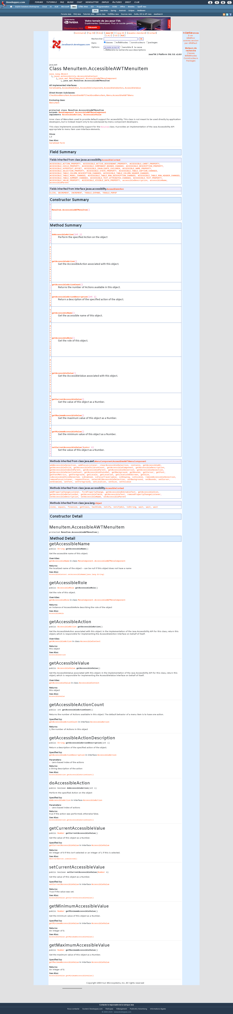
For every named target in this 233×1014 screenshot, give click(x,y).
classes (108, 42)
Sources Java (126, 14)
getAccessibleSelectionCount (66, 472)
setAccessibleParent (114, 497)
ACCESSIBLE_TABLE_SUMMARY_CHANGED (69, 178)
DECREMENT (63, 193)
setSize (112, 482)
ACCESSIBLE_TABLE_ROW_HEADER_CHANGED (159, 176)
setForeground (82, 482)
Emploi (105, 2)
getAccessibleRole (62, 338)
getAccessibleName (62, 313)
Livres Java (100, 14)
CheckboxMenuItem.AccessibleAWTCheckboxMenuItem (77, 95)
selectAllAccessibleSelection (108, 479)
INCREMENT (76, 193)
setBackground (135, 479)
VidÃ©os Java (113, 14)
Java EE (120, 33)
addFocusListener (87, 465)
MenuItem (54, 103)
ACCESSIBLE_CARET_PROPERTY (144, 164)
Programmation (103, 7)
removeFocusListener (61, 479)
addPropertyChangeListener (64, 492)
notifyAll (118, 507)
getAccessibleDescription (150, 468)
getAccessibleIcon (148, 492)
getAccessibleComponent (120, 468)
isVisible (137, 477)
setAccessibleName (91, 497)
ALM (56, 7)
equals (61, 507)
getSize (145, 475)
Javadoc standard (136, 33)
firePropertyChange (92, 492)
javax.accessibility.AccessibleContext (76, 76)
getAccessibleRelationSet (64, 494)
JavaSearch (158, 14)
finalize (72, 507)
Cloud (44, 7)
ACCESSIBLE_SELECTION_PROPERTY (67, 171)
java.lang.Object (58, 74)
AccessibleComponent (91, 88)
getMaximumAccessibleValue (67, 415)
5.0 (116, 35)
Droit (128, 2)
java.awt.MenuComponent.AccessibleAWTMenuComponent (88, 78)
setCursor (163, 479)
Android (122, 11)
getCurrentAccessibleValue (67, 399)
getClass (84, 507)
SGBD (114, 7)
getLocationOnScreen (127, 475)
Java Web (104, 11)
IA (51, 7)
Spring (113, 11)
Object (98, 503)
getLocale (92, 475)
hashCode (96, 507)
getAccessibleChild (60, 468)
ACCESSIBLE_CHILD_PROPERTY (64, 166)
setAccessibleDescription (64, 497)
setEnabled (56, 482)
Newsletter (92, 2)
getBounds (135, 472)
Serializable (55, 88)
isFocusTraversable (105, 477)
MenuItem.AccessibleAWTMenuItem (69, 210)
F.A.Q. (99, 33)
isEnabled (87, 477)
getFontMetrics (58, 475)
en (191, 35)
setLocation (99, 482)
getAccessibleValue (62, 373)
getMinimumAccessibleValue (67, 432)
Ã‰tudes (117, 2)
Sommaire (80, 33)
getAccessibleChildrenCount (89, 468)
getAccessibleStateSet (96, 472)
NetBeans (141, 11)
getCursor (148, 472)
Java (73, 7)
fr (189, 35)
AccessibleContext (111, 160)
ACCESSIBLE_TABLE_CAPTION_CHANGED (138, 171)
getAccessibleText (115, 494)
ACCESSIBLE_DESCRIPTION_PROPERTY (144, 166)
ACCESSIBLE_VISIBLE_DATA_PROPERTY (101, 180)
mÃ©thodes (121, 42)
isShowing (124, 477)
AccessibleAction (70, 88)
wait (141, 507)
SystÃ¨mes (141, 7)
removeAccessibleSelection (160, 477)
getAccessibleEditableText (121, 492)
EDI (92, 7)
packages (152, 42)
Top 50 (91, 33)
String (50, 299)
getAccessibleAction (63, 261)
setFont (68, 482)
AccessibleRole (50, 340)
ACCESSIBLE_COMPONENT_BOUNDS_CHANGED (102, 166)
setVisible (125, 482)
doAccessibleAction (62, 234)
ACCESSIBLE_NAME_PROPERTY (136, 168)
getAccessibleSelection (121, 470)
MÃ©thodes (191, 56)
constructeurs (137, 42)
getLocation (106, 475)
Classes (191, 53)
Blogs (70, 2)
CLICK (53, 193)
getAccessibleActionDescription (70, 297)
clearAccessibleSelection (114, 465)
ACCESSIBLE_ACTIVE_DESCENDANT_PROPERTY (105, 164)
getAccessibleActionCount (66, 285)
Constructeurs (191, 58)
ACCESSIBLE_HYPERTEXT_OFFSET (66, 168)
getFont (160, 472)
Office (122, 7)
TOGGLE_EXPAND (92, 193)
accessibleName (158, 180)
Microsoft (65, 7)
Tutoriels (51, 2)
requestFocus (82, 479)
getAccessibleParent (94, 470)
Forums (39, 2)
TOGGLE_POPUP (110, 193)
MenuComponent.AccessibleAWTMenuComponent (82, 112)
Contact (152, 33)
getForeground (76, 475)
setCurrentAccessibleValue (67, 447)
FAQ (62, 2)
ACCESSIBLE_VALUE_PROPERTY (64, 180)
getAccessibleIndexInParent (65, 470)
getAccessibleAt (152, 465)
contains (135, 465)
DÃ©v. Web (83, 7)
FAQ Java (77, 14)
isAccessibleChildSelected (64, 477)
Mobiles (131, 7)
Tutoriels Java (88, 14)
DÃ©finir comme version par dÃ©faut (191, 40)
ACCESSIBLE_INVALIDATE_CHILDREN (102, 168)
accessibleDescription (134, 180)
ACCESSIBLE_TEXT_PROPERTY (147, 178)
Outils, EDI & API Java (142, 14)
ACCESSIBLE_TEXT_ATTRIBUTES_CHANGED (110, 178)
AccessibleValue (133, 88)
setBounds (150, 479)
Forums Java (66, 14)
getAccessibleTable (91, 494)
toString (131, 507)
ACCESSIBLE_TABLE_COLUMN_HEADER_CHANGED (125, 173)
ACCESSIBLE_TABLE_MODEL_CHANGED (67, 176)
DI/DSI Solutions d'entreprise (27, 7)
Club (136, 2)
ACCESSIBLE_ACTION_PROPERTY (65, 164)
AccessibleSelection (114, 88)
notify (107, 507)
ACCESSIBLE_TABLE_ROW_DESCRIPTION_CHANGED (111, 176)
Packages (191, 61)
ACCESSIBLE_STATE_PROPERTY (101, 171)
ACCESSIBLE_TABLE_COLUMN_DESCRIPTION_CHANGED (75, 173)
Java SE (109, 33)
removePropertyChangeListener (144, 494)
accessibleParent (59, 183)
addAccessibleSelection (63, 465)
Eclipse (131, 11)
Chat (79, 2)
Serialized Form (57, 143)
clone (53, 507)
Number (50, 402)
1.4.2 (108, 35)
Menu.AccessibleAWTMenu (120, 95)
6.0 (123, 35)
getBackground (119, 472)
